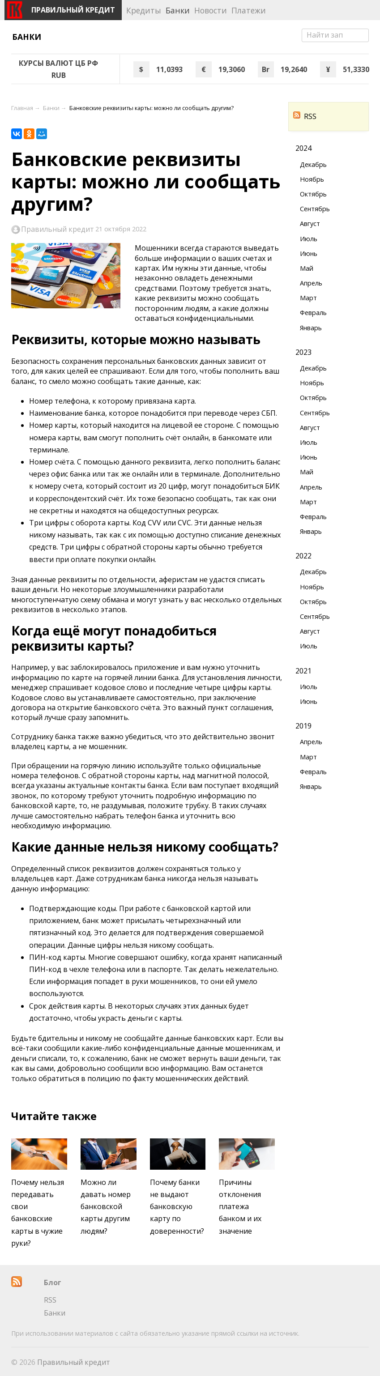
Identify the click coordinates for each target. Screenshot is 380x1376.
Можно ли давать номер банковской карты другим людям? (106, 1206)
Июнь (308, 253)
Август (310, 223)
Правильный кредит (57, 229)
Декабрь (313, 164)
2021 (303, 671)
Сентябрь (315, 208)
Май (306, 268)
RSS (304, 116)
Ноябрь (312, 179)
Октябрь (313, 194)
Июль (308, 238)
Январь (311, 328)
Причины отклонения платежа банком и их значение (240, 1206)
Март (308, 298)
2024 (303, 148)
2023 (303, 352)
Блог (52, 1282)
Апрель (311, 283)
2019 (303, 726)
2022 (303, 556)
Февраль (313, 312)
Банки (26, 36)
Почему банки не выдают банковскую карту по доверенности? (177, 1206)
